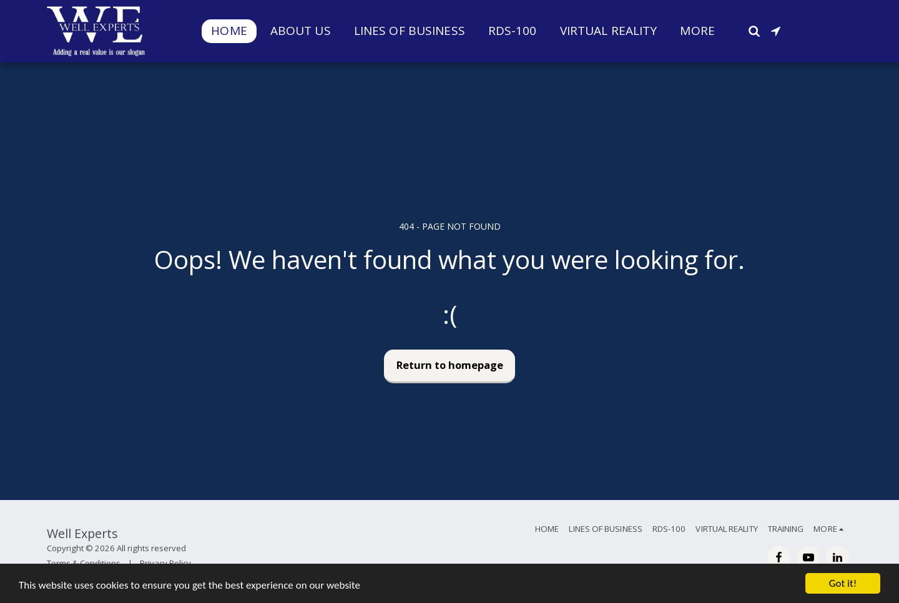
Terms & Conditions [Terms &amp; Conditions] (83, 563)
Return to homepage (449, 365)
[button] (754, 31)
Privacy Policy (165, 563)
